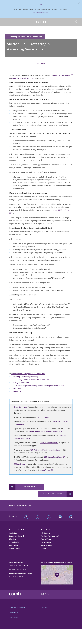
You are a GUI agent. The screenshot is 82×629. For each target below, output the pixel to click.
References (17, 391)
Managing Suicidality (21, 382)
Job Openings (45, 533)
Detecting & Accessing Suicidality (25, 376)
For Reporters (46, 542)
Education (12, 539)
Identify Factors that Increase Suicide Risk (32, 379)
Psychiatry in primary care (63, 75)
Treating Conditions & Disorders (25, 37)
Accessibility (14, 617)
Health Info (13, 533)
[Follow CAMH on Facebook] (26, 517)
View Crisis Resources (41, 13)
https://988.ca (46, 470)
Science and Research (16, 536)
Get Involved (13, 545)
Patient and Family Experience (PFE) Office (45, 431)
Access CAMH (43, 417)
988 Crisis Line (19, 464)
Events (43, 548)
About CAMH (45, 530)
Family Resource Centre (49, 443)
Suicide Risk (41, 63)
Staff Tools (45, 594)
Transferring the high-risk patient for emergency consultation (40, 385)
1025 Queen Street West (54, 457)
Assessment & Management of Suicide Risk (28, 374)
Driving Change (14, 548)
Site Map (45, 607)
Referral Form (46, 539)
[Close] (79, 3)
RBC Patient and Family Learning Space (45, 450)
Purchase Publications (49, 536)
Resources (17, 388)
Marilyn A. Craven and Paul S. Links (22, 78)
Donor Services (46, 545)
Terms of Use (14, 612)
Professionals (14, 542)
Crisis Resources (20, 407)
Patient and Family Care (17, 530)
